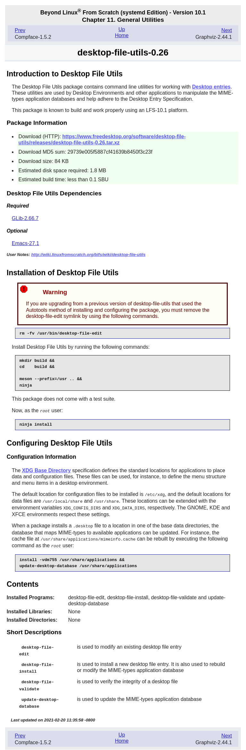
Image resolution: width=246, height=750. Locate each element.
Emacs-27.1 (25, 243)
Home (122, 35)
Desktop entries (211, 86)
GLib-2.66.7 (25, 218)
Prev (20, 30)
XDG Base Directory (46, 470)
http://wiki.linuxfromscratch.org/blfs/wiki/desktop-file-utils (88, 254)
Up (122, 29)
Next (226, 30)
